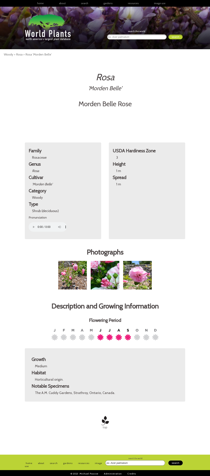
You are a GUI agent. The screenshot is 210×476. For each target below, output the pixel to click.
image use (160, 3)
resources (83, 463)
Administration (113, 473)
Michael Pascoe (89, 473)
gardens (108, 3)
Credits (131, 473)
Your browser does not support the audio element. (48, 227)
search (84, 3)
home (40, 3)
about (62, 3)
